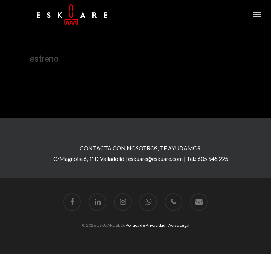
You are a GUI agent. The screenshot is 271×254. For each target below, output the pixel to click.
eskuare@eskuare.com (155, 158)
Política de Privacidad (145, 225)
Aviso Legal (178, 225)
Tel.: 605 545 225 (207, 158)
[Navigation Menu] (257, 14)
